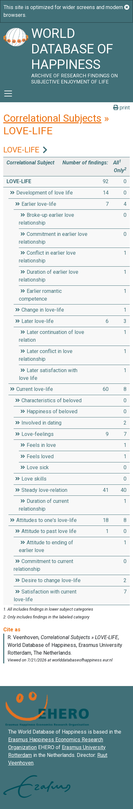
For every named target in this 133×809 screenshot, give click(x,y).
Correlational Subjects (52, 118)
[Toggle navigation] (8, 93)
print (121, 108)
